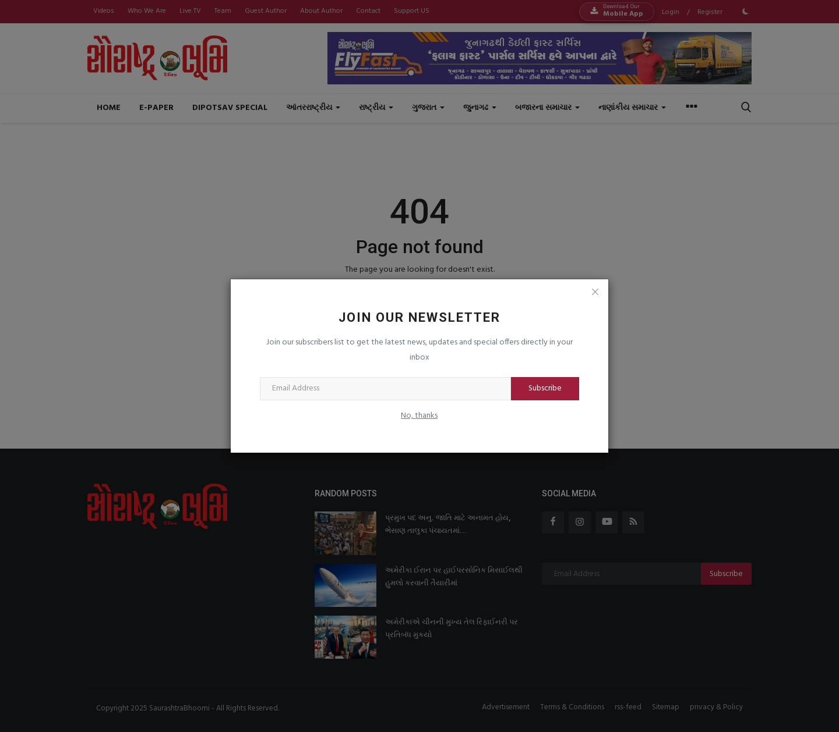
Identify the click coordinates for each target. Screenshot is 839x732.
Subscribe (545, 388)
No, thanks (419, 415)
